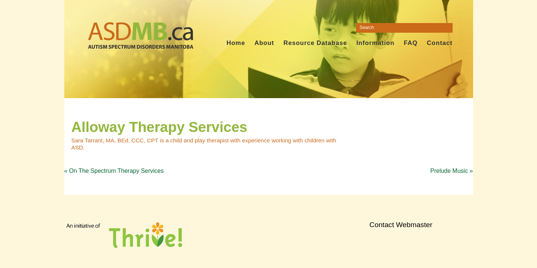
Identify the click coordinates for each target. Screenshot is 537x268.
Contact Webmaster (400, 225)
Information (375, 42)
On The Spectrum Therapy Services (114, 171)
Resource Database (315, 42)
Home (235, 42)
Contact (440, 42)
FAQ (410, 42)
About (264, 42)
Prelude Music (451, 171)
